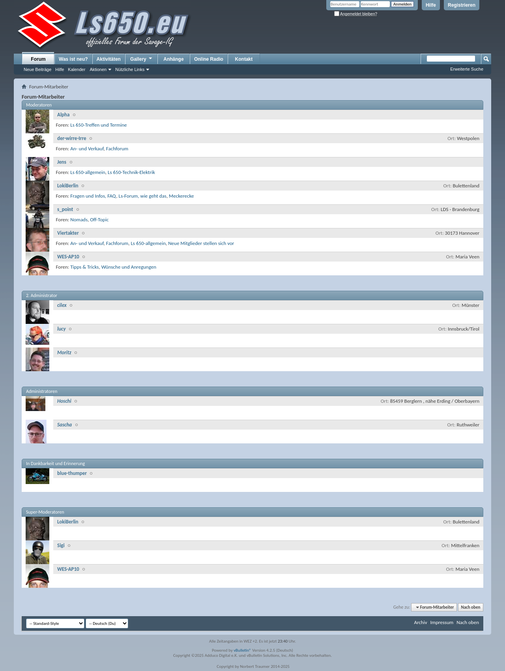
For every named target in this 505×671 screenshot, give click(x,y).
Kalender (76, 69)
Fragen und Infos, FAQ (93, 196)
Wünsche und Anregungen (128, 267)
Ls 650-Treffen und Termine (98, 125)
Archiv (420, 622)
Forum (38, 59)
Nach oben (470, 607)
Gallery (141, 59)
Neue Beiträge (37, 69)
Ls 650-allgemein (87, 172)
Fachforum (117, 148)
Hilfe (431, 5)
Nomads (79, 219)
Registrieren (461, 5)
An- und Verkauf (86, 148)
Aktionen (98, 69)
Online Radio (208, 59)
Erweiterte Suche (466, 69)
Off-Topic (99, 219)
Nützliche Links (129, 69)
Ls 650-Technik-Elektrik (131, 172)
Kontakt (244, 59)
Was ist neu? (73, 59)
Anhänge (173, 59)
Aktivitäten (109, 59)
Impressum (441, 622)
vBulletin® (242, 650)
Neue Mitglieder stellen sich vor (201, 243)
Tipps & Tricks (84, 267)
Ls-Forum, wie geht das (142, 196)
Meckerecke (181, 196)
